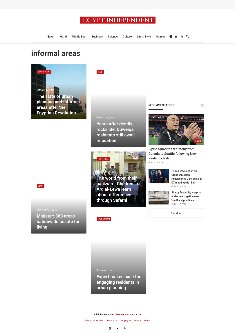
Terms (147, 320)
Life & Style (144, 36)
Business (97, 36)
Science (113, 36)
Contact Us (112, 320)
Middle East (79, 36)
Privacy (137, 320)
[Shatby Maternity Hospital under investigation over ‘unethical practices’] (159, 197)
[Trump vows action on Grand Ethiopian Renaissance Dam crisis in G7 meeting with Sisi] (159, 176)
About (87, 320)
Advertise (98, 320)
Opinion (161, 36)
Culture (127, 36)
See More (176, 213)
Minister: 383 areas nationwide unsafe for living (58, 221)
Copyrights (125, 320)
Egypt (50, 36)
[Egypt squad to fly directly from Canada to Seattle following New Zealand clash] (176, 129)
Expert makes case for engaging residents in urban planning (119, 282)
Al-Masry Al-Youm (124, 314)
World (63, 36)
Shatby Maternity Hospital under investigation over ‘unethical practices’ (186, 196)
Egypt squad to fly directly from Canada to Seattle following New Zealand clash (173, 153)
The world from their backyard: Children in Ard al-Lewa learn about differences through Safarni (117, 189)
